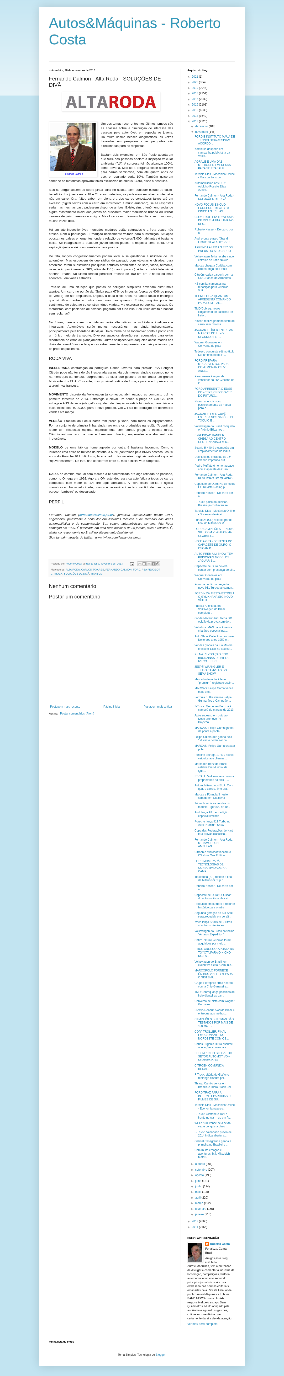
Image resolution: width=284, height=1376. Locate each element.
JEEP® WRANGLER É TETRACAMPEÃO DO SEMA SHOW (211, 670)
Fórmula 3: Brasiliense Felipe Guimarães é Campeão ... (213, 699)
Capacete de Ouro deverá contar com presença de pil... (215, 568)
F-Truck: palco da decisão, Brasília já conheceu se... (212, 503)
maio (198, 1192)
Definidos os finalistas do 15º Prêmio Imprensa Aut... (213, 458)
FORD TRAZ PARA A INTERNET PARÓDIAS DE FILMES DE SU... (213, 1096)
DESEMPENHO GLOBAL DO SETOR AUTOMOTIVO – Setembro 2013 (213, 1056)
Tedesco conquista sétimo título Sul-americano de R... (214, 353)
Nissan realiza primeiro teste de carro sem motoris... (215, 322)
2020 (195, 82)
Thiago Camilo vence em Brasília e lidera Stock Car (213, 1085)
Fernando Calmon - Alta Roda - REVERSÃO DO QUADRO (214, 476)
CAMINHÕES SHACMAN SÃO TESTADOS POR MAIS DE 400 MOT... (214, 1023)
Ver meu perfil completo (202, 1324)
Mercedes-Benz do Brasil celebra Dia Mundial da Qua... (211, 767)
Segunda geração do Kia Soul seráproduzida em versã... (213, 914)
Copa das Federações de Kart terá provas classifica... (214, 832)
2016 (195, 104)
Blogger (161, 1354)
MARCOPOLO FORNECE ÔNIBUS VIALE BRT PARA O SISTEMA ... (214, 974)
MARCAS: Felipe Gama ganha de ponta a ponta (214, 729)
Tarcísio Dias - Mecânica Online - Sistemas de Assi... (215, 512)
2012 (195, 1221)
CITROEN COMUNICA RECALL (209, 1067)
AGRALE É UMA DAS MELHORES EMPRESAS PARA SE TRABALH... (213, 165)
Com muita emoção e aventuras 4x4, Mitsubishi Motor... (212, 1153)
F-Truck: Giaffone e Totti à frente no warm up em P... (213, 1115)
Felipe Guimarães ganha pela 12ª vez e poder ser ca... (213, 738)
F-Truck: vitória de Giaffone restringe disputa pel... (212, 1076)
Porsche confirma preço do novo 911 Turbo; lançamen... (214, 586)
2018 (195, 93)
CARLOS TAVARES (92, 569)
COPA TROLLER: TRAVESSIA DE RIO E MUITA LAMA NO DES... (214, 220)
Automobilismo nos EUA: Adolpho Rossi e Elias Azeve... (210, 186)
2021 (195, 76)
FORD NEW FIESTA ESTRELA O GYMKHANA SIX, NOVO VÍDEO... (214, 597)
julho (198, 1181)
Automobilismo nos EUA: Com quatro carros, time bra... (214, 787)
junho (199, 1186)
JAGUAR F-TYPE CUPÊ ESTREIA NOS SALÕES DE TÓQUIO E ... (214, 417)
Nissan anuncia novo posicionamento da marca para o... (213, 405)
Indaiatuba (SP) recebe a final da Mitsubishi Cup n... (213, 878)
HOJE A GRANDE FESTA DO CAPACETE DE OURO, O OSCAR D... (213, 545)
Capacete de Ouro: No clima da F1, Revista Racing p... (215, 485)
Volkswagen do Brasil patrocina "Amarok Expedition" (214, 932)
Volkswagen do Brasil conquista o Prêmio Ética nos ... (215, 428)
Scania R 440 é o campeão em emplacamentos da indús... (214, 449)
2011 (195, 1227)
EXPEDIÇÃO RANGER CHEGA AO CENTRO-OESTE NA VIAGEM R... (212, 439)
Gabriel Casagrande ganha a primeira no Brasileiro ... (213, 1143)
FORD (136, 569)
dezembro (202, 126)
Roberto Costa (220, 1244)
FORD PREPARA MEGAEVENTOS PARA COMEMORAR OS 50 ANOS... (211, 366)
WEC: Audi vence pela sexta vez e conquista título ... (213, 1124)
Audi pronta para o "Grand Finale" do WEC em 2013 (212, 240)
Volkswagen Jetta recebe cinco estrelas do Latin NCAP (214, 258)
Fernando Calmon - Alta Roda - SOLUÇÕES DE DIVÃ (214, 197)
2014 (195, 115)
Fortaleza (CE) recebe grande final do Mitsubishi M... (213, 521)
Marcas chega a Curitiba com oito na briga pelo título (213, 267)
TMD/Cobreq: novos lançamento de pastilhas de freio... (214, 312)
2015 (195, 110)
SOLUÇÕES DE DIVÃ (76, 573)
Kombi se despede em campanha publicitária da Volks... (212, 152)
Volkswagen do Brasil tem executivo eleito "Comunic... (214, 963)
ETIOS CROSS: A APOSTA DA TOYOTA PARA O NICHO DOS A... (214, 952)
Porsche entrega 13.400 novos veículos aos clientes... (214, 756)
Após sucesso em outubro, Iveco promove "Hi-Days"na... (211, 719)
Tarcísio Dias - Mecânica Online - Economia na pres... (215, 1106)
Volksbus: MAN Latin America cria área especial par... (213, 629)
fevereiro (201, 1209)
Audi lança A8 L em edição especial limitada (211, 814)
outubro (200, 1164)
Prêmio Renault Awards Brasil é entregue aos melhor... (215, 1011)
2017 (195, 99)
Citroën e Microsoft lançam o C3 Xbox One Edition (213, 853)
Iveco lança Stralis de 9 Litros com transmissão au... (213, 923)
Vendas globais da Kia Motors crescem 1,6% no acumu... (213, 647)
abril (198, 1197)
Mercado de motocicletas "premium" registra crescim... (215, 681)
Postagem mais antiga (157, 706)
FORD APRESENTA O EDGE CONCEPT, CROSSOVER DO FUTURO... (213, 392)
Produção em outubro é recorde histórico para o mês (215, 905)
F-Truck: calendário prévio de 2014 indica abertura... (213, 1134)
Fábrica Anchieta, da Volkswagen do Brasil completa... (210, 609)
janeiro (200, 1214)
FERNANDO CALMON (118, 569)
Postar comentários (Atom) (77, 713)
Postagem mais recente (65, 706)
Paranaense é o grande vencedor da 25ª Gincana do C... (214, 380)
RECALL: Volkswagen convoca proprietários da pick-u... (214, 778)
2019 (195, 88)
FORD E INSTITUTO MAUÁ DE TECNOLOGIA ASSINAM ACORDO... (215, 140)
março (199, 1203)
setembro (201, 1169)
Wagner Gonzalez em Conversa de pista (208, 344)
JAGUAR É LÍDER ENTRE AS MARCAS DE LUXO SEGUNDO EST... (214, 333)
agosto (200, 1175)
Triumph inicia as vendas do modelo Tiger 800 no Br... (212, 805)
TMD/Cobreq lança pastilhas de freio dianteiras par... (215, 993)
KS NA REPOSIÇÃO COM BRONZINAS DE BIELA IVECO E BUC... (211, 658)
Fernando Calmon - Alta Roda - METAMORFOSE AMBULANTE (214, 843)
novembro (202, 131)
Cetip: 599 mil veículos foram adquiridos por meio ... (213, 942)
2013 (195, 121)
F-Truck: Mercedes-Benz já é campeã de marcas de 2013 (214, 708)
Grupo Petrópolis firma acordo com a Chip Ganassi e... (214, 984)
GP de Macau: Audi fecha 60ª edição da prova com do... (213, 620)
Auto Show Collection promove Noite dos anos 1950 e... (214, 638)
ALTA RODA (73, 569)
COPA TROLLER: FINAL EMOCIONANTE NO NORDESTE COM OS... (212, 1035)
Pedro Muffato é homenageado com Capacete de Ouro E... (214, 467)
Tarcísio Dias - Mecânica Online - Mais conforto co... (215, 175)
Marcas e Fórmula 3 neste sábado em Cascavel (211, 796)
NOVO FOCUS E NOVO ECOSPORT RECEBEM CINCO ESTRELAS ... (212, 208)
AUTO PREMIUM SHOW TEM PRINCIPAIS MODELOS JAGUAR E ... (214, 557)
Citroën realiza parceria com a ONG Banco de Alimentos (214, 276)
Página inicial (111, 706)
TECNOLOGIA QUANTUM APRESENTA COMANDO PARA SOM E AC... (213, 299)
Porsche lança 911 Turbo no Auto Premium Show (212, 823)
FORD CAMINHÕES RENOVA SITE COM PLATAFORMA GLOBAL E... (214, 532)
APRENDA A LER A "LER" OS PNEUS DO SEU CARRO (214, 249)
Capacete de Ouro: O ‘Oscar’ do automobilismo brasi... (213, 896)
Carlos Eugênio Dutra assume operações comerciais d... (214, 1045)
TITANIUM (97, 573)
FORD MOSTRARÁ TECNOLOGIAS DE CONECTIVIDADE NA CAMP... (210, 866)
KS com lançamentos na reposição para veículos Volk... (211, 287)
